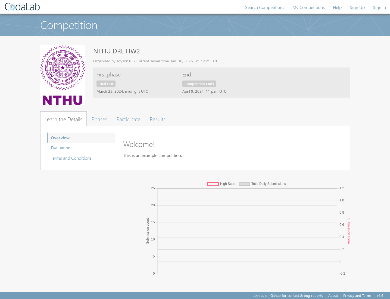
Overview (60, 137)
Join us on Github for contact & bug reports (288, 295)
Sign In (379, 7)
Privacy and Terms (357, 295)
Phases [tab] (99, 119)
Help (337, 7)
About (333, 295)
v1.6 (380, 295)
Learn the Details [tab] (63, 119)
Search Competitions (264, 7)
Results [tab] (158, 119)
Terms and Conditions (71, 158)
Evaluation (60, 147)
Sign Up (357, 7)
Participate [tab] (129, 119)
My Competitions (308, 7)
